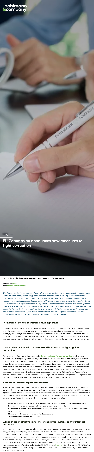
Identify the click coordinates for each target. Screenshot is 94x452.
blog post (59, 445)
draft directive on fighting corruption (56, 356)
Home (5, 278)
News (12, 278)
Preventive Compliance (16, 285)
